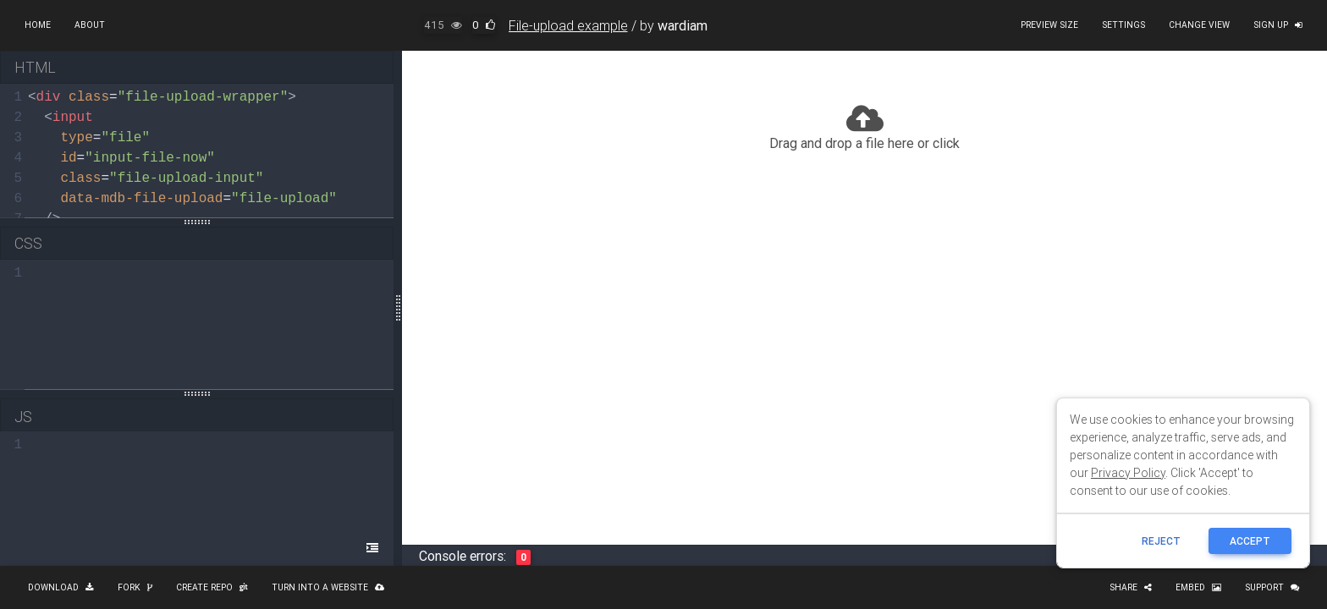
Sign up (1277, 24)
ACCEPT (1250, 541)
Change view (1199, 24)
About (89, 24)
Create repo (212, 587)
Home (38, 24)
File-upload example (568, 25)
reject (1161, 541)
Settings (1123, 24)
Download (61, 587)
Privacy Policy (1128, 472)
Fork (135, 587)
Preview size (1049, 24)
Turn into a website (328, 587)
